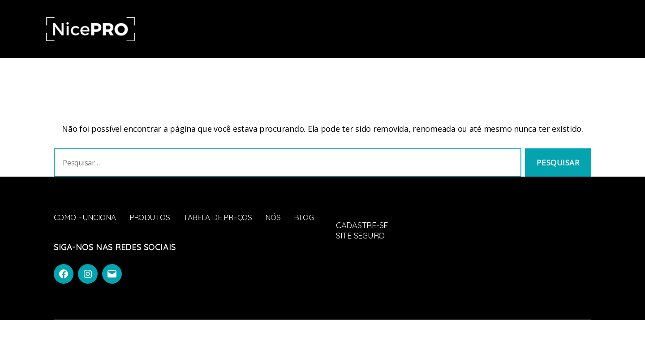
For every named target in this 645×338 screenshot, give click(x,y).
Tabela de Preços (341, 28)
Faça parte (582, 29)
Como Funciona (212, 28)
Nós (395, 28)
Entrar (530, 29)
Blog (423, 28)
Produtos (275, 28)
